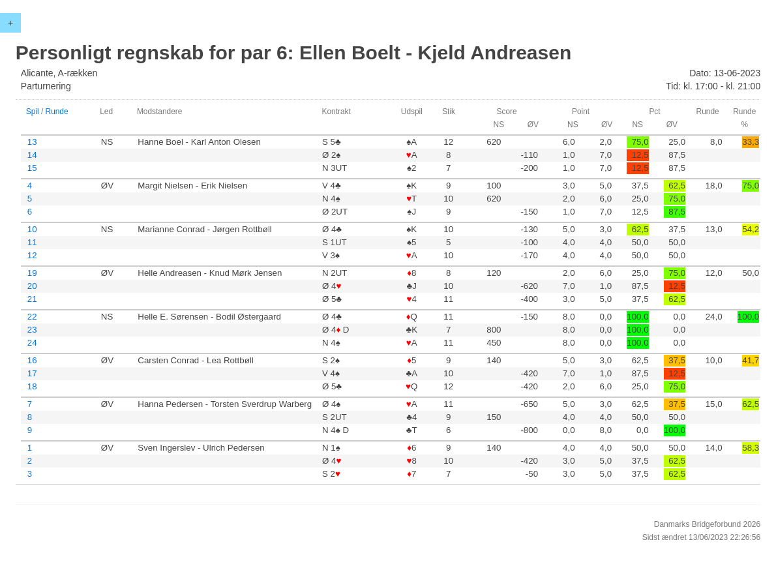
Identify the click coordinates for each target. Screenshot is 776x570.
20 (32, 286)
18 (32, 386)
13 (32, 142)
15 (32, 168)
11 (32, 242)
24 (32, 343)
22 (32, 317)
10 (32, 229)
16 (32, 360)
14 (32, 155)
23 (32, 330)
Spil (32, 111)
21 (32, 299)
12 (32, 255)
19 (32, 273)
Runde (57, 111)
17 (32, 373)
